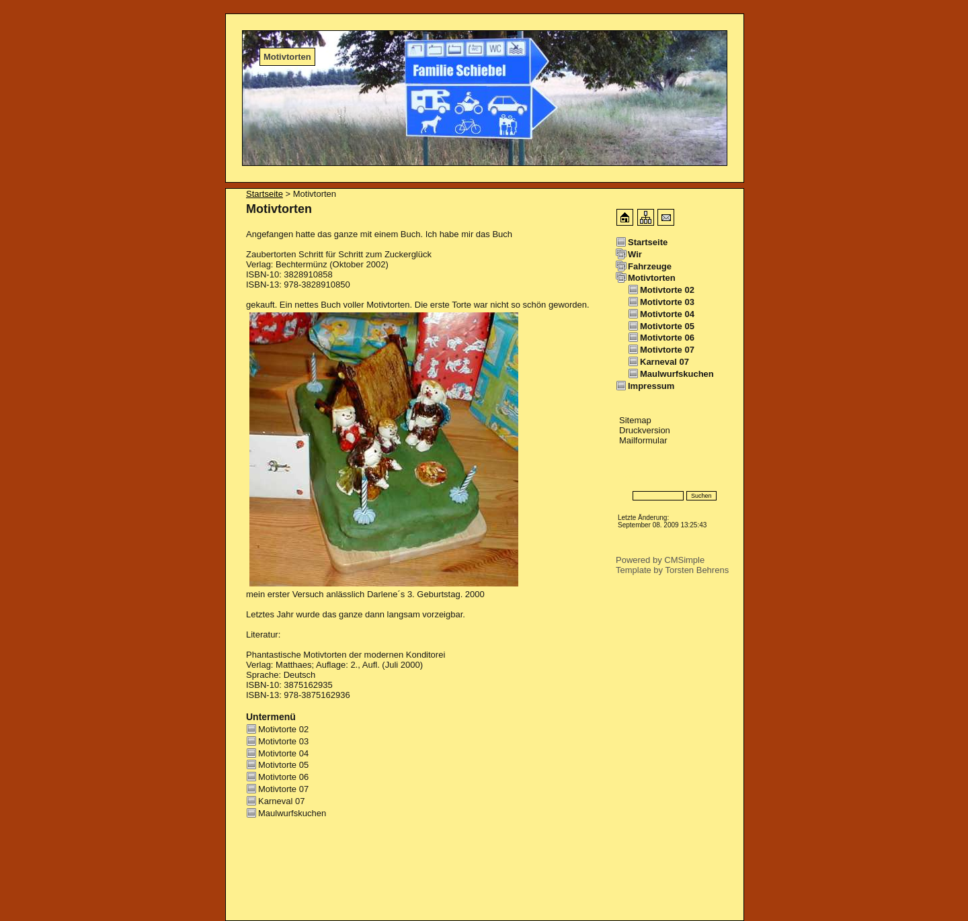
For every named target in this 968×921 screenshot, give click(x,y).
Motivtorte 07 (283, 789)
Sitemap (635, 420)
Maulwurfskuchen (292, 813)
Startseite (264, 194)
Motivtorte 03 (283, 741)
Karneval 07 (281, 801)
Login (627, 476)
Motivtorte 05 (283, 765)
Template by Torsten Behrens (672, 570)
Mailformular (643, 440)
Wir (635, 254)
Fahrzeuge (650, 266)
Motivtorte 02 (283, 729)
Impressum (651, 386)
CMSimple (684, 560)
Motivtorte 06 (283, 777)
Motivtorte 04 (283, 753)
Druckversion (644, 430)
